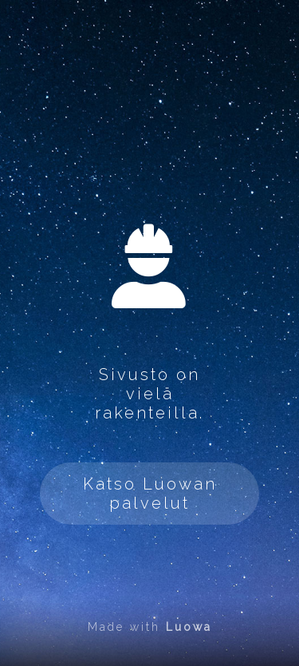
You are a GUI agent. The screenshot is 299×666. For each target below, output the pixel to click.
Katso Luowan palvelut (150, 493)
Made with (150, 626)
